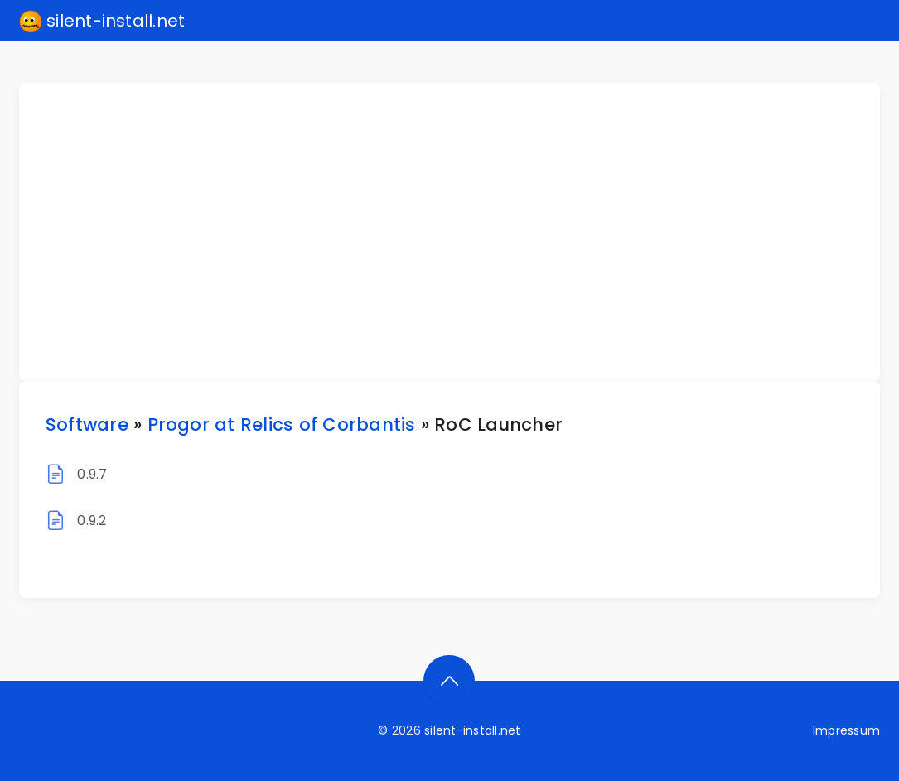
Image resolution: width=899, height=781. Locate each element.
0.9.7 (92, 474)
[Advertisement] (459, 232)
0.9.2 (91, 520)
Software (87, 424)
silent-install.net (102, 21)
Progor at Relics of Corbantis (281, 424)
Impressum (846, 730)
